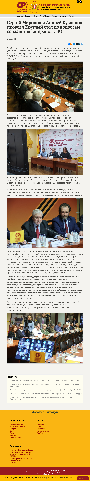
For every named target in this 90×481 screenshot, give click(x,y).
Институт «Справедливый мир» (21, 450)
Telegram (13, 429)
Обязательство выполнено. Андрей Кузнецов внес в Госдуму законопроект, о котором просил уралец (44, 385)
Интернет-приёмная (17, 426)
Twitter (12, 433)
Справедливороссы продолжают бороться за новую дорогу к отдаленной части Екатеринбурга (41, 398)
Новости (28, 16)
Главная (20, 16)
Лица (36, 16)
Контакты (63, 16)
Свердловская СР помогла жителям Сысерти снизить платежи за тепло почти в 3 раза (43, 381)
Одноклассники (15, 437)
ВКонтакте (14, 435)
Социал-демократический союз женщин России (21, 459)
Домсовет (13, 462)
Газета (54, 16)
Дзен (11, 431)
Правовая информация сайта (56, 479)
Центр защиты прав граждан (20, 452)
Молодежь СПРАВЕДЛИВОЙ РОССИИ (20, 455)
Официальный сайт (16, 424)
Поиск (71, 16)
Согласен (83, 478)
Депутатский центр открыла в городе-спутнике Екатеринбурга (45, 394)
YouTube (40, 433)
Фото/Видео (45, 16)
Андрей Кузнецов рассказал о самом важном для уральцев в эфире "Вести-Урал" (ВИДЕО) (45, 390)
